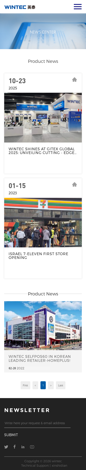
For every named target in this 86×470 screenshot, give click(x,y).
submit (11, 435)
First (25, 385)
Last (60, 385)
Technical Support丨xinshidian (44, 465)
